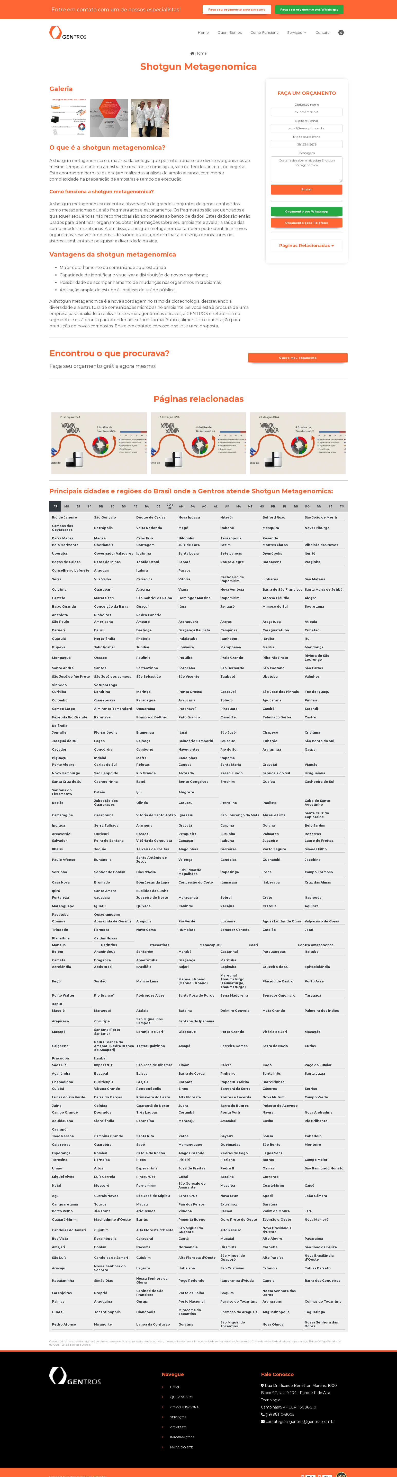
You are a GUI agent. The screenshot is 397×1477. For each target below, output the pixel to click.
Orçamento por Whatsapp (306, 220)
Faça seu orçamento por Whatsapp (309, 12)
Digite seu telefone (306, 142)
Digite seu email (307, 126)
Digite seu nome (307, 110)
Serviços (291, 38)
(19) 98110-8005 (277, 1419)
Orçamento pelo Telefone (306, 232)
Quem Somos (218, 38)
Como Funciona (256, 38)
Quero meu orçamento (297, 363)
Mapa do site (175, 1439)
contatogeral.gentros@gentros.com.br (298, 1427)
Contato (320, 38)
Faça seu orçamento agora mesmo (236, 12)
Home (188, 38)
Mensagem (307, 158)
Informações (176, 1431)
